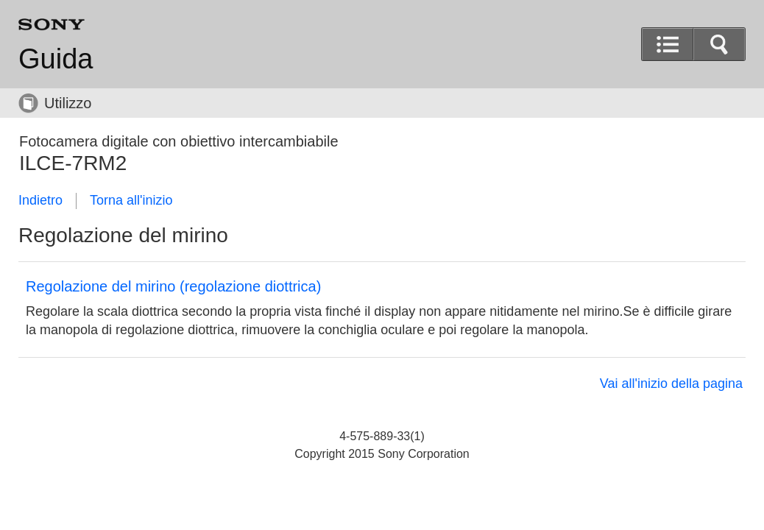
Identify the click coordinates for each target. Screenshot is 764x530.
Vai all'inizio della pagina (671, 383)
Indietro (40, 200)
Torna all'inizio (131, 200)
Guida (55, 59)
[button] (719, 44)
